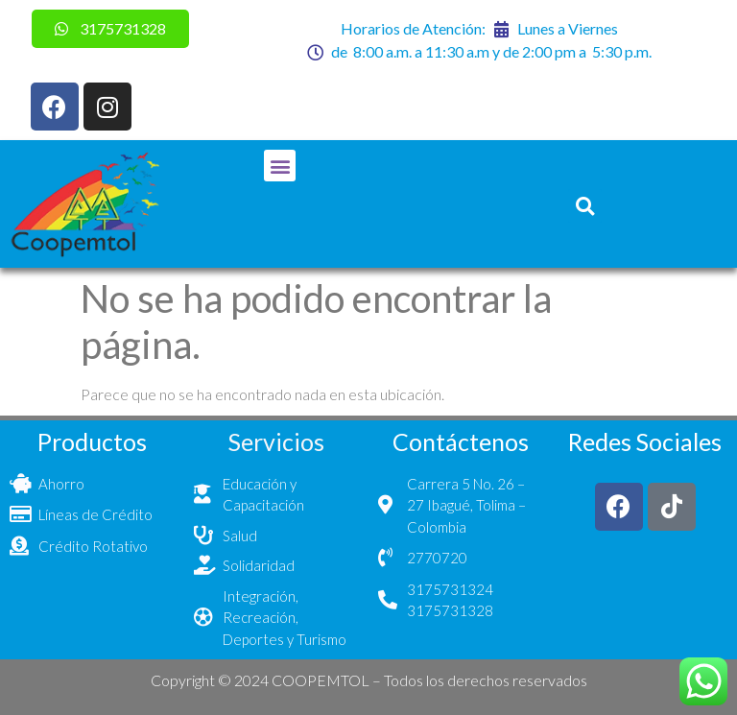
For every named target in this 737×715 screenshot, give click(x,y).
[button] (280, 165)
